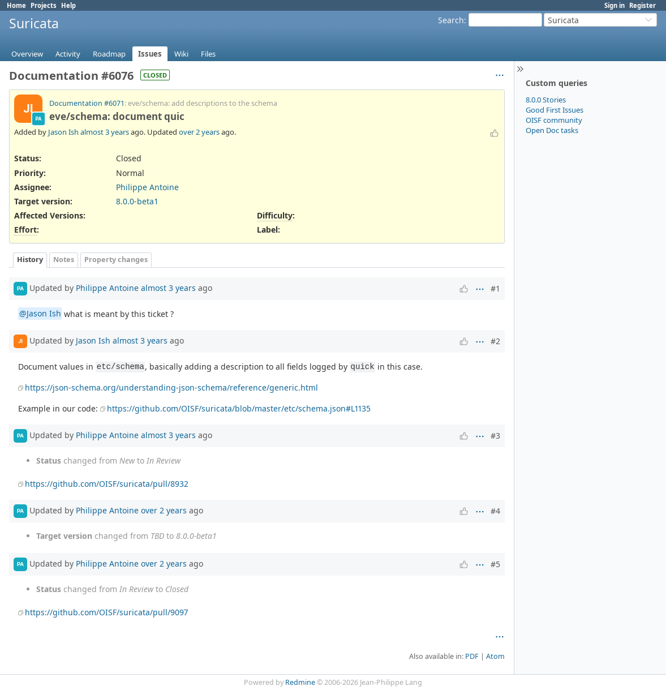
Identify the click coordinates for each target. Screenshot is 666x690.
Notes (63, 259)
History (30, 259)
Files (208, 54)
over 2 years (199, 132)
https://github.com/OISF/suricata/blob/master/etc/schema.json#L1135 (239, 408)
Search (451, 20)
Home (16, 5)
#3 (495, 435)
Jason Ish (63, 132)
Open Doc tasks (552, 130)
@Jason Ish (40, 313)
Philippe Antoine (147, 187)
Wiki (181, 54)
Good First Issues (554, 110)
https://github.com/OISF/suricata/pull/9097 (106, 612)
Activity (67, 54)
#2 (495, 341)
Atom (495, 656)
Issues (150, 54)
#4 (495, 510)
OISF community (554, 120)
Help (68, 5)
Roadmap (109, 54)
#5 (495, 564)
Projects (44, 5)
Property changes (116, 259)
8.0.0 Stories (546, 100)
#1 (495, 288)
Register (642, 5)
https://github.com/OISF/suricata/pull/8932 (106, 483)
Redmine (300, 682)
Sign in (614, 5)
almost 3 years (104, 132)
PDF (472, 656)
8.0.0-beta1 (137, 201)
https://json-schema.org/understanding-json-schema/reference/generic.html (171, 387)
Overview (27, 54)
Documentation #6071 (86, 103)
